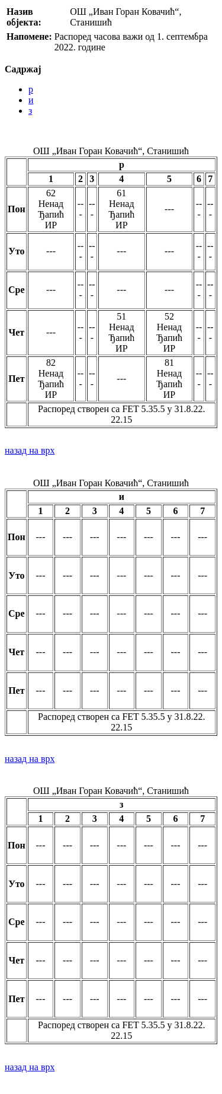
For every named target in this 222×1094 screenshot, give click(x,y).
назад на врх (29, 450)
